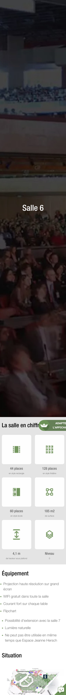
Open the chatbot (60, 689)
